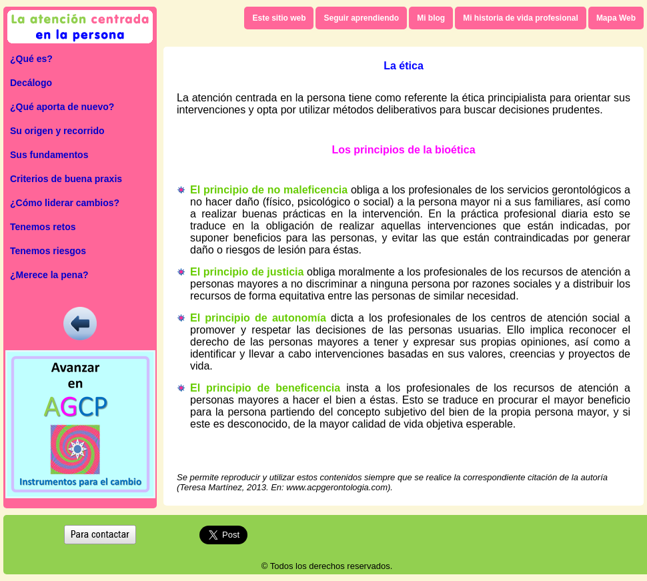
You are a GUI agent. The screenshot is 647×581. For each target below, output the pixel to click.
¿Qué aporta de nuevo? (62, 106)
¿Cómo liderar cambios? (64, 202)
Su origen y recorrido (57, 130)
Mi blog (431, 18)
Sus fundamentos (49, 154)
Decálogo (31, 82)
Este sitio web (278, 18)
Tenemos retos (43, 226)
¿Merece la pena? (49, 274)
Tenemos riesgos (48, 250)
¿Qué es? (31, 58)
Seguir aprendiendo (361, 18)
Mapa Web (616, 18)
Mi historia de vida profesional (520, 18)
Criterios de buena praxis (66, 178)
